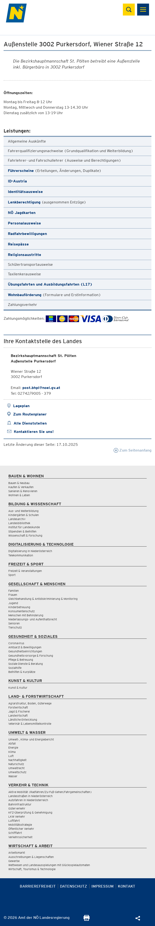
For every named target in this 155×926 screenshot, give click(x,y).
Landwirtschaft (18, 715)
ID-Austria (17, 181)
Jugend (13, 603)
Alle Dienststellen (30, 423)
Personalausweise (24, 223)
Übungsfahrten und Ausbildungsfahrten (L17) (50, 284)
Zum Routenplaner (30, 414)
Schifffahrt (15, 833)
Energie (13, 747)
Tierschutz (15, 627)
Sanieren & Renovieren (22, 491)
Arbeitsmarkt (16, 852)
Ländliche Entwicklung (22, 719)
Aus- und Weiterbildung (23, 511)
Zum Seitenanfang (132, 450)
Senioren (14, 623)
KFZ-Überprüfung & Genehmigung (30, 812)
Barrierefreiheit (38, 886)
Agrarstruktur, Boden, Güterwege (29, 703)
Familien (13, 590)
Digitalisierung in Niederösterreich (30, 551)
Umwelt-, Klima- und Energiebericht (31, 739)
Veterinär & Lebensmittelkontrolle (29, 723)
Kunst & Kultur (17, 687)
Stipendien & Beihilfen (22, 531)
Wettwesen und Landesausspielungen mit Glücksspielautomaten (49, 865)
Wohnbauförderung (24, 295)
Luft (11, 756)
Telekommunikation (20, 555)
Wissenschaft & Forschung (25, 535)
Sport (11, 575)
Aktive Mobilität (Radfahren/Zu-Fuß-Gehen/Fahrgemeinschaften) (50, 792)
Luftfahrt (14, 820)
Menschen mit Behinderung (25, 615)
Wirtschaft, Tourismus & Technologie (31, 869)
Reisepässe (18, 244)
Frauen (12, 594)
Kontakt (126, 886)
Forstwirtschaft (18, 707)
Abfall (12, 743)
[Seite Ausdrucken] (86, 919)
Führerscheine (21, 170)
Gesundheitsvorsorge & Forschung (30, 655)
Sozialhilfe (14, 668)
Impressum (102, 886)
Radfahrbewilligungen (27, 233)
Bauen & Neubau (19, 483)
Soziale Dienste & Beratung (25, 663)
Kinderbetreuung (19, 607)
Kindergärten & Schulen (23, 515)
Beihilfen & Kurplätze (21, 672)
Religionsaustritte (24, 254)
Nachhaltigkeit (17, 760)
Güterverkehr (16, 808)
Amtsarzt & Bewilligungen (24, 647)
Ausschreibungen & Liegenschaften (31, 857)
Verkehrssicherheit (20, 837)
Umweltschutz (17, 772)
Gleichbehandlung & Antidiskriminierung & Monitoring (43, 599)
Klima (11, 752)
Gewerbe (14, 861)
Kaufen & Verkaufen (21, 487)
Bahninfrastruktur (19, 804)
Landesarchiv (16, 519)
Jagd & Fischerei (19, 711)
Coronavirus (16, 643)
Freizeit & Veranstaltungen (25, 571)
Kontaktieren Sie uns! (34, 431)
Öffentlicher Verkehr (21, 828)
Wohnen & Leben (19, 495)
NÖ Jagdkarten (21, 212)
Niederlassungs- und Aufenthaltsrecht (32, 619)
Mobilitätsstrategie (20, 824)
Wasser (12, 776)
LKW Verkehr (16, 816)
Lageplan (21, 406)
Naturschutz (16, 764)
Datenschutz (73, 886)
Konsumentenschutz (21, 611)
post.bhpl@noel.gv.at (41, 387)
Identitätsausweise (25, 191)
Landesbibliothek (19, 523)
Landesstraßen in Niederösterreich (30, 796)
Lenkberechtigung (24, 202)
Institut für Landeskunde (24, 527)
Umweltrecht (16, 768)
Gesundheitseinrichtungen (25, 651)
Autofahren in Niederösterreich (28, 800)
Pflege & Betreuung (20, 659)
